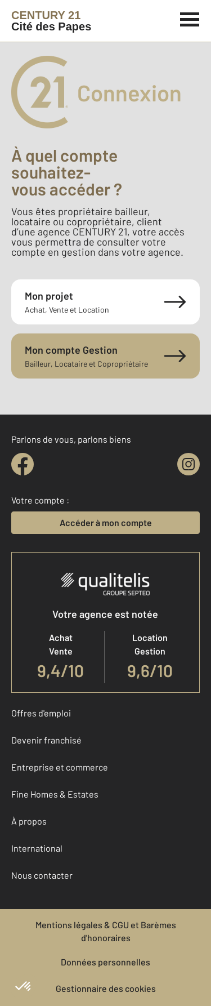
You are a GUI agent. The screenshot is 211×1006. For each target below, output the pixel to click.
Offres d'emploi (41, 712)
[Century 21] (51, 21)
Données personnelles (105, 961)
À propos (29, 821)
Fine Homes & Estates (54, 794)
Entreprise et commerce (59, 767)
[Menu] (190, 18)
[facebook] (22, 464)
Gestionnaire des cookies (106, 988)
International (36, 848)
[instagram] (188, 464)
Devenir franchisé (46, 740)
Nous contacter (42, 875)
